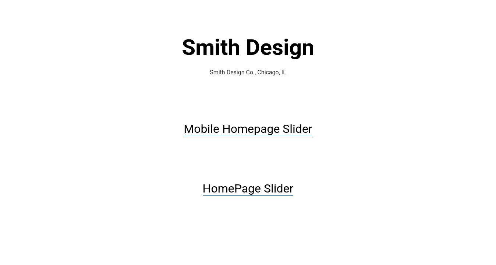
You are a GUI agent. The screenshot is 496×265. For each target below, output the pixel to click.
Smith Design (248, 47)
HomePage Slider (248, 188)
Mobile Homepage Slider (248, 129)
